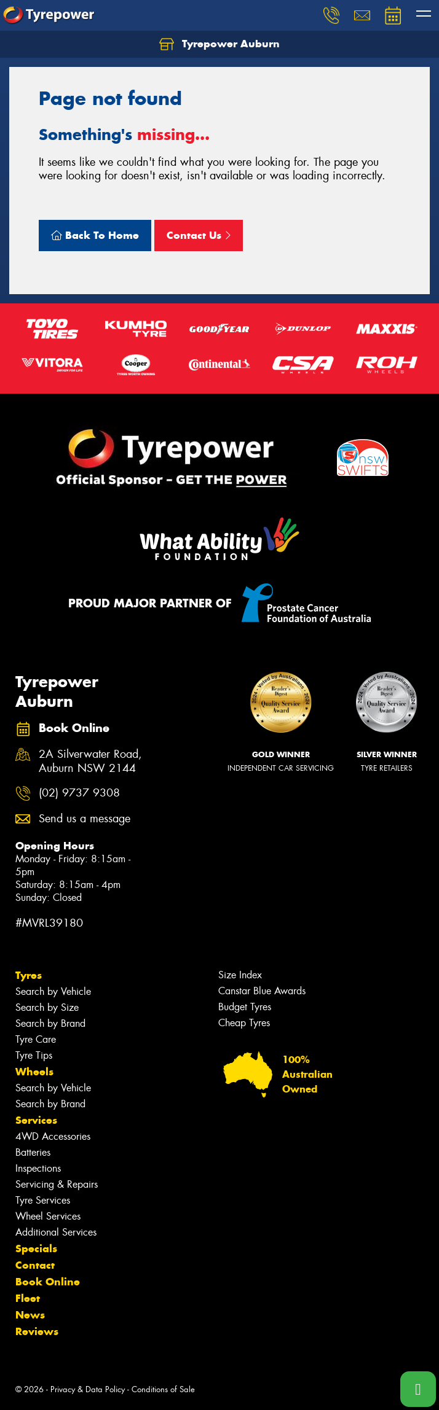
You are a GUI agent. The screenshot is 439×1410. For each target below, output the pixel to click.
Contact (35, 1265)
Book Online (47, 1281)
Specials (36, 1248)
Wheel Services (48, 1216)
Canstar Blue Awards (262, 990)
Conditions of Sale (163, 1389)
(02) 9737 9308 (79, 793)
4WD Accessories (52, 1136)
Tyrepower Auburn (219, 44)
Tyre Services (42, 1200)
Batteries (32, 1152)
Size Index (240, 974)
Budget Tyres (244, 1006)
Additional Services (56, 1232)
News (30, 1315)
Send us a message (84, 819)
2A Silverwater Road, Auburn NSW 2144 (90, 761)
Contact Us (199, 235)
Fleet (27, 1298)
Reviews (36, 1331)
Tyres (28, 975)
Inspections (38, 1168)
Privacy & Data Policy (87, 1389)
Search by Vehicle (53, 991)
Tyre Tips (33, 1055)
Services (36, 1120)
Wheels (34, 1071)
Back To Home (95, 235)
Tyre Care (35, 1039)
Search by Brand (50, 1023)
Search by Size (47, 1007)
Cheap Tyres (244, 1022)
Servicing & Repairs (56, 1184)
